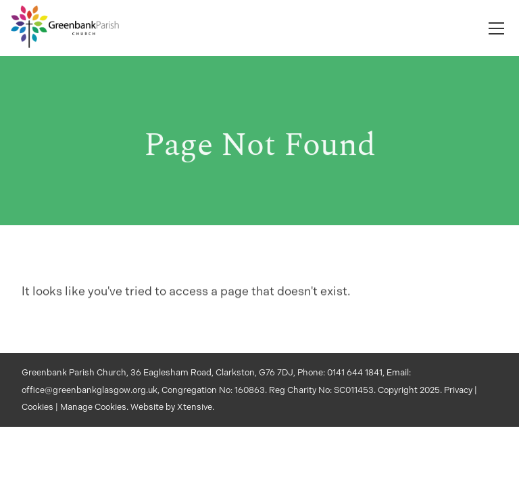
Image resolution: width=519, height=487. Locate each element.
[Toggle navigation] (496, 28)
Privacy (458, 390)
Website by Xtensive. (172, 407)
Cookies (37, 407)
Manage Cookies (93, 407)
